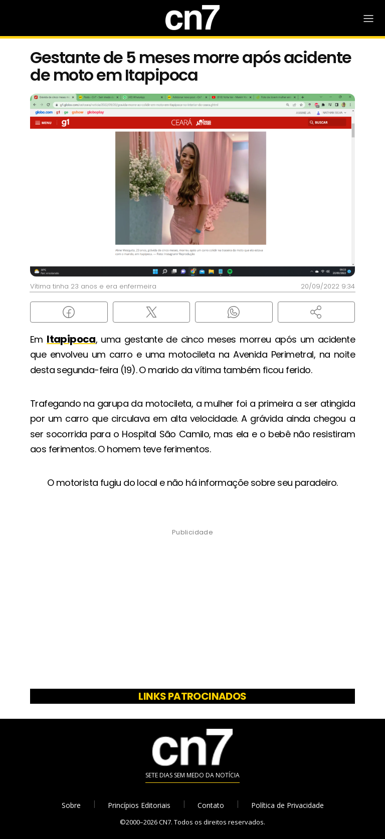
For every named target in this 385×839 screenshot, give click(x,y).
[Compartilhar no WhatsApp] (234, 312)
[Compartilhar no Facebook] (69, 312)
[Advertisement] (192, 612)
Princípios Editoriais (139, 805)
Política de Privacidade (287, 805)
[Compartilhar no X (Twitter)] (151, 312)
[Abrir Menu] (368, 18)
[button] (316, 312)
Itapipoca (71, 339)
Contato (211, 805)
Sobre (71, 805)
